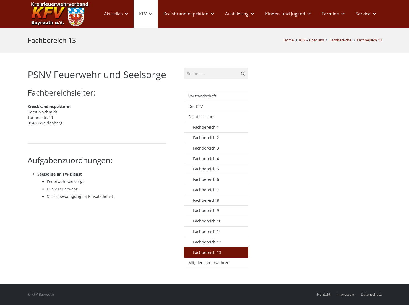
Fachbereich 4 (206, 158)
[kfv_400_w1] (58, 14)
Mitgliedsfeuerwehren (209, 262)
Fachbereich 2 (206, 137)
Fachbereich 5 (206, 168)
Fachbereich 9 (206, 210)
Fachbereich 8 (206, 200)
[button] (125, 14)
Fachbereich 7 (206, 189)
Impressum (345, 294)
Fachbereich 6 (206, 179)
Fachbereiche (200, 116)
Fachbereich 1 (206, 127)
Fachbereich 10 (207, 221)
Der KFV (195, 106)
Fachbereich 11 (207, 231)
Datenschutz (371, 294)
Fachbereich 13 (207, 252)
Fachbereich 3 (206, 148)
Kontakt (323, 294)
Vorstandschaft (202, 96)
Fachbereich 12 (207, 242)
